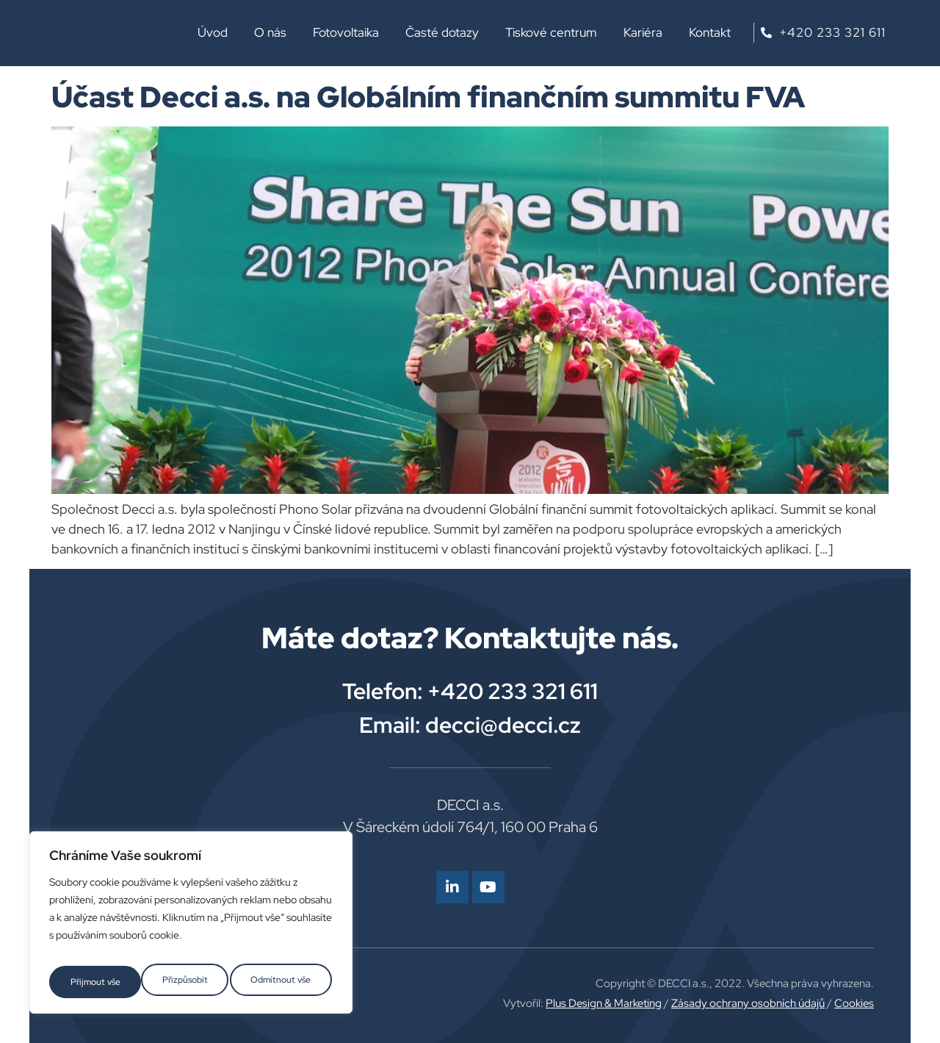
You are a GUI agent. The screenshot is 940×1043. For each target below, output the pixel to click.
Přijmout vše (288, 982)
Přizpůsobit (91, 982)
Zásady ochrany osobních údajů (748, 1003)
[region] (190, 928)
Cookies (854, 1003)
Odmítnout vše (189, 982)
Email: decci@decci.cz (470, 724)
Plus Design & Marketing (604, 1003)
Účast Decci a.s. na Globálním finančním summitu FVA (428, 96)
